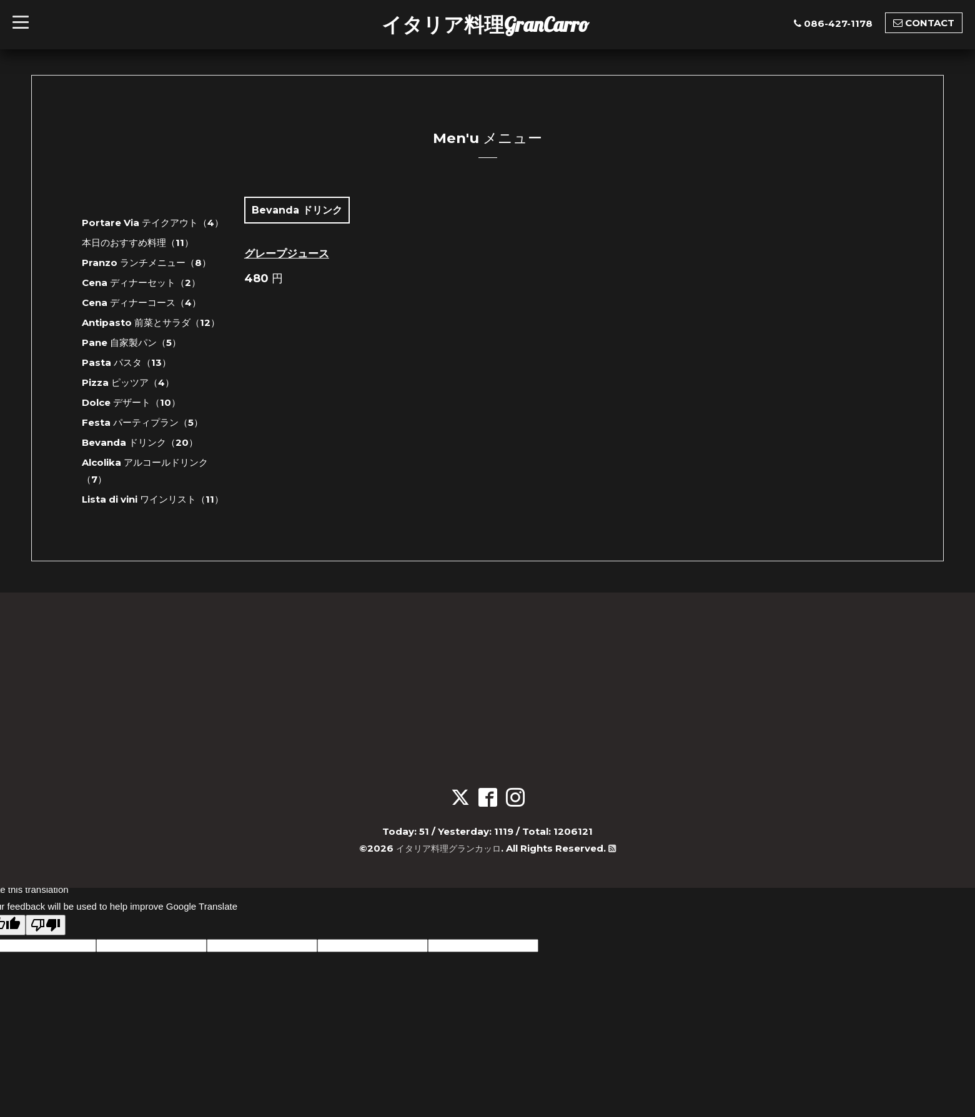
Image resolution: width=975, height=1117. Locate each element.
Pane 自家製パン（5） (131, 342)
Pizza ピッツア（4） (128, 382)
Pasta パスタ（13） (126, 362)
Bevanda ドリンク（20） (140, 442)
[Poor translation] (46, 925)
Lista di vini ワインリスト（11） (153, 499)
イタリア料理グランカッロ (448, 848)
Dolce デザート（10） (131, 402)
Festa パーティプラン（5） (142, 422)
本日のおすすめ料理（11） (138, 242)
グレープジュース (286, 253)
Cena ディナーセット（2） (141, 282)
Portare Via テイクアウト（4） (153, 223)
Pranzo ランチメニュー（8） (146, 262)
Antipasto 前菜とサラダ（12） (151, 322)
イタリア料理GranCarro (485, 24)
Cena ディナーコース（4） (141, 302)
